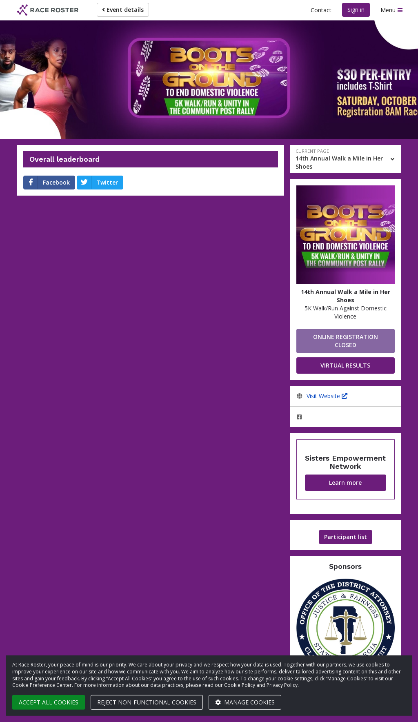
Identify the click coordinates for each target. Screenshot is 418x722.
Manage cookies (245, 702)
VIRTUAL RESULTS (345, 365)
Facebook (47, 182)
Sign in (356, 9)
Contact (321, 10)
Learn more (345, 482)
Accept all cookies (48, 702)
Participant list (345, 537)
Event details (123, 9)
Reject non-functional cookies (146, 702)
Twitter (97, 182)
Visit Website (327, 396)
